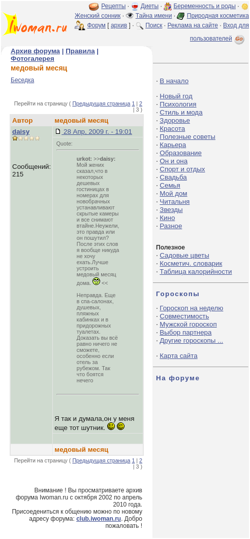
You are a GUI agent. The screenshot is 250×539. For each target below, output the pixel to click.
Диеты (150, 6)
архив (119, 25)
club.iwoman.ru (98, 518)
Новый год (176, 96)
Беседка (22, 80)
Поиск (153, 25)
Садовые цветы (184, 255)
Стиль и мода (181, 112)
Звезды (171, 209)
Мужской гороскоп (188, 324)
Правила (80, 51)
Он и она (174, 161)
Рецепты (113, 6)
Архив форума (35, 51)
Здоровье (175, 120)
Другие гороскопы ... (191, 340)
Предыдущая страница (101, 103)
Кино (167, 218)
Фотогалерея (32, 58)
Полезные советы (187, 136)
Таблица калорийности (196, 271)
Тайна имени (154, 15)
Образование (181, 153)
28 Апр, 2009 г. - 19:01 (96, 131)
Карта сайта (178, 356)
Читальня (175, 201)
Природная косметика (218, 15)
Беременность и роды (204, 6)
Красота (172, 128)
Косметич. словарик (191, 263)
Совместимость (184, 316)
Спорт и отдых (182, 169)
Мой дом (173, 193)
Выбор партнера (185, 332)
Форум (96, 25)
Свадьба (173, 177)
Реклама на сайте (192, 25)
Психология (178, 104)
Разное (171, 226)
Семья (170, 185)
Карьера (173, 145)
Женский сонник (97, 15)
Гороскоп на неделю (191, 308)
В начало (174, 81)
